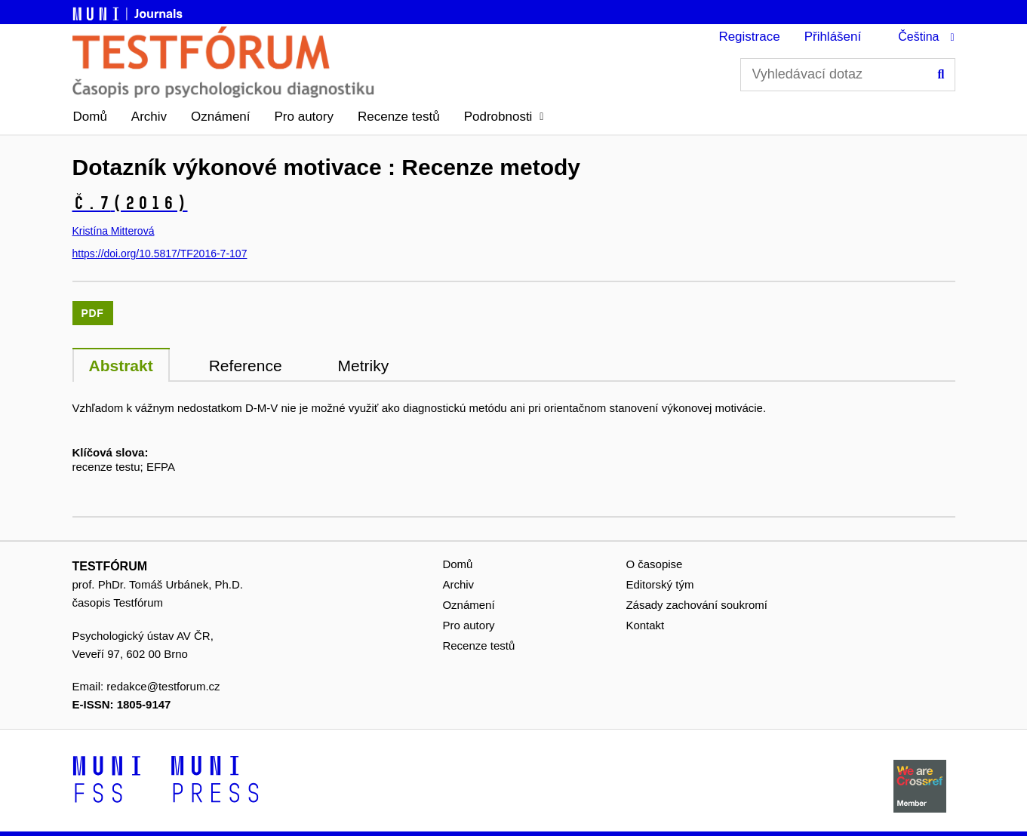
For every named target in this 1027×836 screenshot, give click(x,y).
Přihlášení (833, 36)
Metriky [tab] (363, 365)
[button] (504, 117)
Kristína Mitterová (113, 231)
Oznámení (220, 116)
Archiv (149, 116)
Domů (90, 116)
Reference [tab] (245, 365)
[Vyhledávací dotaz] (847, 74)
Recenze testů (399, 116)
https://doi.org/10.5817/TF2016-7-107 (160, 253)
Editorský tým (659, 584)
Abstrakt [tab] (121, 365)
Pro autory (304, 116)
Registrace (748, 36)
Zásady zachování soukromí (696, 604)
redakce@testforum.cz (163, 686)
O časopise (654, 564)
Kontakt (645, 625)
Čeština (918, 36)
